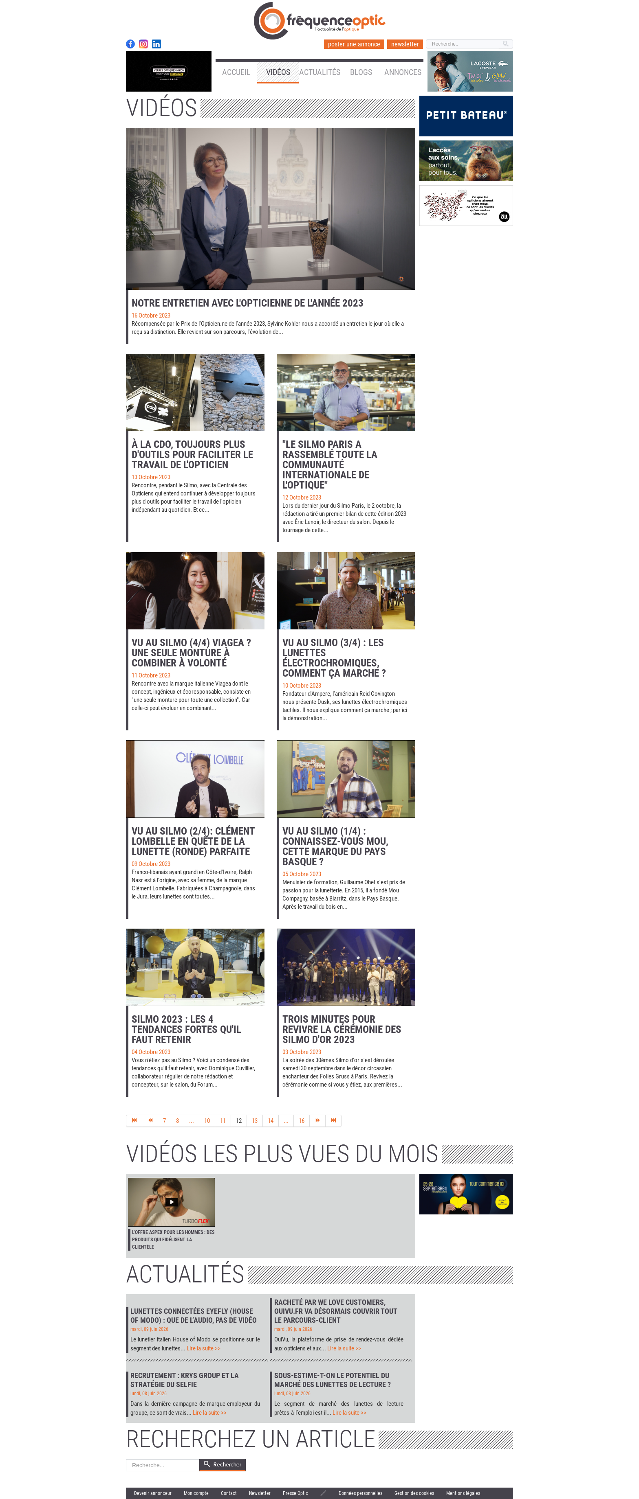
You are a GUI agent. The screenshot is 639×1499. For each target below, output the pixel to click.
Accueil (236, 72)
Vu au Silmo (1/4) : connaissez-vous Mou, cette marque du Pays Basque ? (335, 846)
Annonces (402, 72)
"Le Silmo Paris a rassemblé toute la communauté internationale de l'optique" (329, 464)
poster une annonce (354, 44)
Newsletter (260, 1493)
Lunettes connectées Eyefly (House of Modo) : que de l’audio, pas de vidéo (193, 1315)
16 (301, 1120)
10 (207, 1120)
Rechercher (222, 1464)
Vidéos (278, 72)
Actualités (319, 72)
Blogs (361, 72)
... (191, 1120)
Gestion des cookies (414, 1493)
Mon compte (196, 1493)
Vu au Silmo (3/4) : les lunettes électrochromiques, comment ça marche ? (334, 658)
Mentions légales (463, 1493)
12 (239, 1120)
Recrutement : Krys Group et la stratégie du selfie (184, 1380)
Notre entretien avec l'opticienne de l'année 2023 (248, 303)
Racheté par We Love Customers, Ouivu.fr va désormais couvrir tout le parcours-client (335, 1311)
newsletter (405, 44)
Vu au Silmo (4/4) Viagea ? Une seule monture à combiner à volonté (191, 653)
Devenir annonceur (153, 1493)
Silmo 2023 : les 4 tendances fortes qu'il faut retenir (186, 1029)
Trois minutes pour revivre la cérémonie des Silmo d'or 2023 (341, 1029)
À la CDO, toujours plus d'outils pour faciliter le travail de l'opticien (192, 454)
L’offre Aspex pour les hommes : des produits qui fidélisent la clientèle (173, 1239)
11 (223, 1120)
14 (270, 1120)
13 (255, 1120)
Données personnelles (360, 1493)
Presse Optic (295, 1493)
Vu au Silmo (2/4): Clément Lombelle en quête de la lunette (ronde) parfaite (193, 841)
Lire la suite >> (203, 1348)
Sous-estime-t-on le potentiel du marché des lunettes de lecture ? (332, 1380)
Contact (229, 1493)
